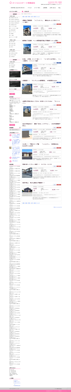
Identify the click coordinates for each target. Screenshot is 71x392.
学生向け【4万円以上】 (14, 19)
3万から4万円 (12, 54)
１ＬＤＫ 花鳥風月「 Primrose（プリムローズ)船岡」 (16, 136)
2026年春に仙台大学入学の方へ (18, 7)
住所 (31, 16)
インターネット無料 (41, 64)
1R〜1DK (11, 41)
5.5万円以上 (35, 44)
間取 (28, 16)
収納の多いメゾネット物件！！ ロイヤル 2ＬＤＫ (37, 164)
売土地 (11, 63)
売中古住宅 (12, 65)
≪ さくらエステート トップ (14, 388)
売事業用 (11, 66)
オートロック (12, 31)
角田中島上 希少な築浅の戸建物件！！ (34, 182)
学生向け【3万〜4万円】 (14, 21)
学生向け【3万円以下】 (14, 22)
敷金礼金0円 (46, 44)
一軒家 (11, 35)
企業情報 (45, 7)
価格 (23, 16)
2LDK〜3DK (12, 45)
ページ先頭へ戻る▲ (58, 388)
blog (59, 7)
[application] (14, 74)
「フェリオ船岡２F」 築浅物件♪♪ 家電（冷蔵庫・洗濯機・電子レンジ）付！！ (16, 142)
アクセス (30, 7)
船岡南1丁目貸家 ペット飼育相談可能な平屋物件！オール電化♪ (40, 40)
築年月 (35, 16)
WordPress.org (17, 385)
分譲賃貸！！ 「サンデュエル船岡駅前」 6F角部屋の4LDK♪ (39, 80)
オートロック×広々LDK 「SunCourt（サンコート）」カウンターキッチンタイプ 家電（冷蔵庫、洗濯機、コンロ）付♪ (16, 151)
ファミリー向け (40, 44)
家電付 (11, 33)
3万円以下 (12, 56)
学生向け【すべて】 (13, 17)
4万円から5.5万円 (13, 53)
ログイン (16, 380)
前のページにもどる (58, 207)
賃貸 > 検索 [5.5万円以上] (14, 129)
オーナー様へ (37, 7)
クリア (38, 16)
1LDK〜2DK (12, 43)
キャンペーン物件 (13, 37)
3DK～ (11, 46)
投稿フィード (17, 381)
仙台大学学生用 (48, 129)
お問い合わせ (53, 7)
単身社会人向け (54, 64)
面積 (26, 16)
